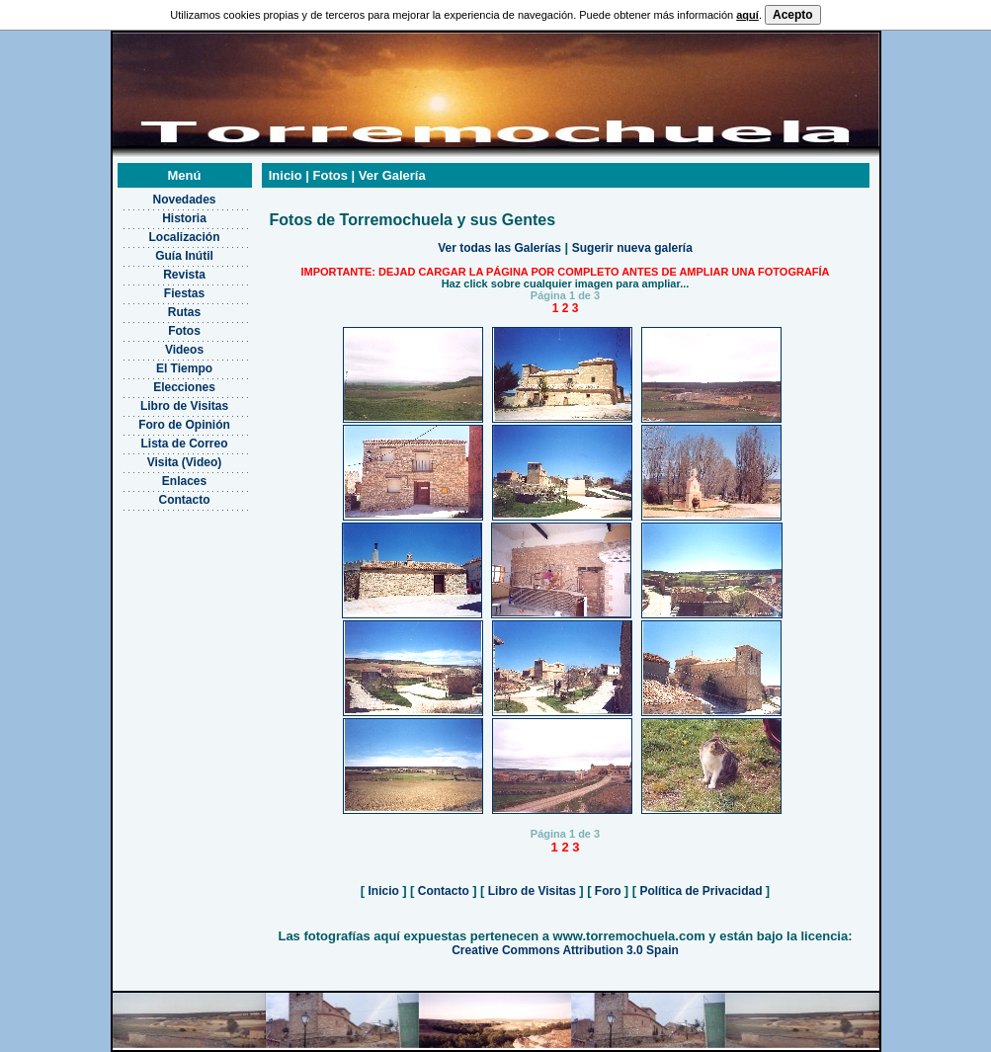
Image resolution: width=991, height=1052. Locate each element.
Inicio (383, 891)
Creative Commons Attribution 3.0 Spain (565, 950)
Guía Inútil (184, 256)
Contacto (184, 500)
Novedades (183, 199)
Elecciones (184, 387)
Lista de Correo (183, 443)
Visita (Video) (184, 462)
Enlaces (184, 481)
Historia (184, 218)
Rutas (184, 312)
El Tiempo (184, 368)
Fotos (184, 331)
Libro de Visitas (184, 406)
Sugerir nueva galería (632, 248)
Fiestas (184, 293)
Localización (183, 237)
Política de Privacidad (701, 891)
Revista (184, 275)
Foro (608, 891)
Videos (184, 350)
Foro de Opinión (184, 425)
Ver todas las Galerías (499, 248)
